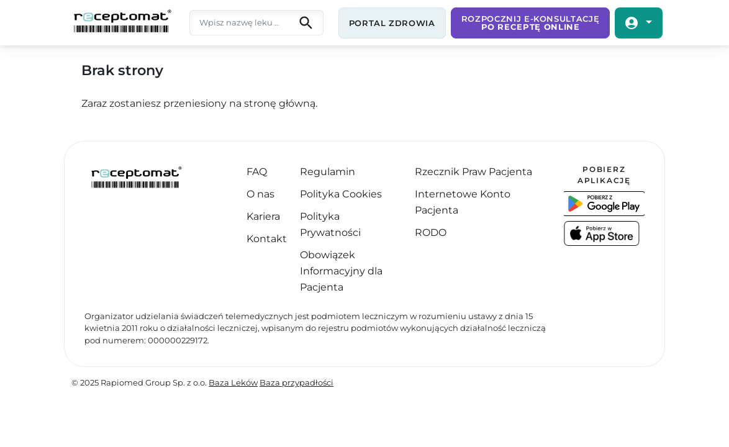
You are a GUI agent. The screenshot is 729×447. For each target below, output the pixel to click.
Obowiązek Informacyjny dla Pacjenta (341, 271)
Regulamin (327, 172)
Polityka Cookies (341, 194)
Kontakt (267, 239)
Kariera (263, 216)
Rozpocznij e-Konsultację (530, 23)
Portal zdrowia (392, 23)
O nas (260, 194)
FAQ (257, 172)
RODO (430, 232)
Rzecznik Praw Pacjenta (473, 172)
